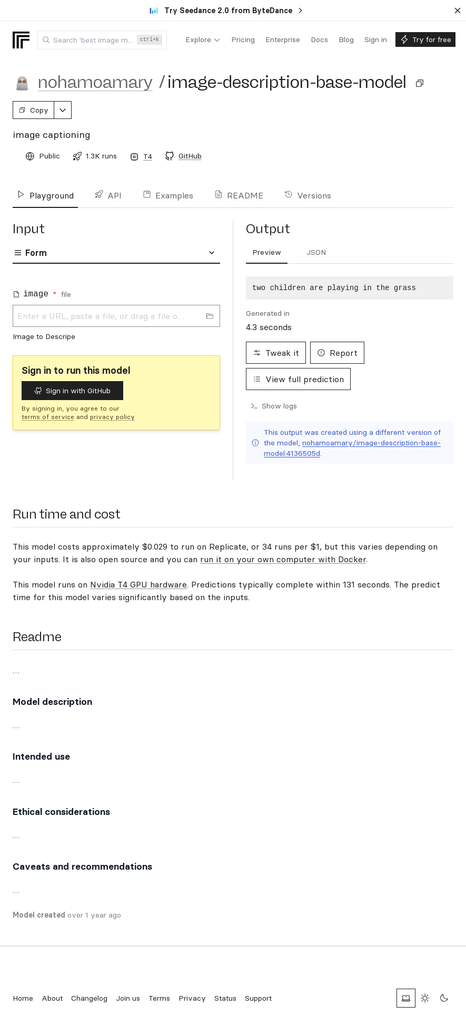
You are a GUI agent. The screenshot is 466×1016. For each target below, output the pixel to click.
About (52, 998)
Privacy (192, 998)
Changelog (89, 998)
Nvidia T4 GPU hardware (138, 584)
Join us (128, 998)
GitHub (190, 156)
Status (225, 998)
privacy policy (112, 417)
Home (23, 998)
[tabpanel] (116, 311)
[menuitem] (203, 40)
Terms (159, 998)
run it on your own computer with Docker (283, 559)
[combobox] (102, 40)
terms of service (48, 417)
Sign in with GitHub (72, 390)
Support (258, 998)
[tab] (266, 253)
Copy (33, 110)
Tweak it (276, 352)
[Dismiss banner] (457, 10)
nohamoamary (95, 82)
